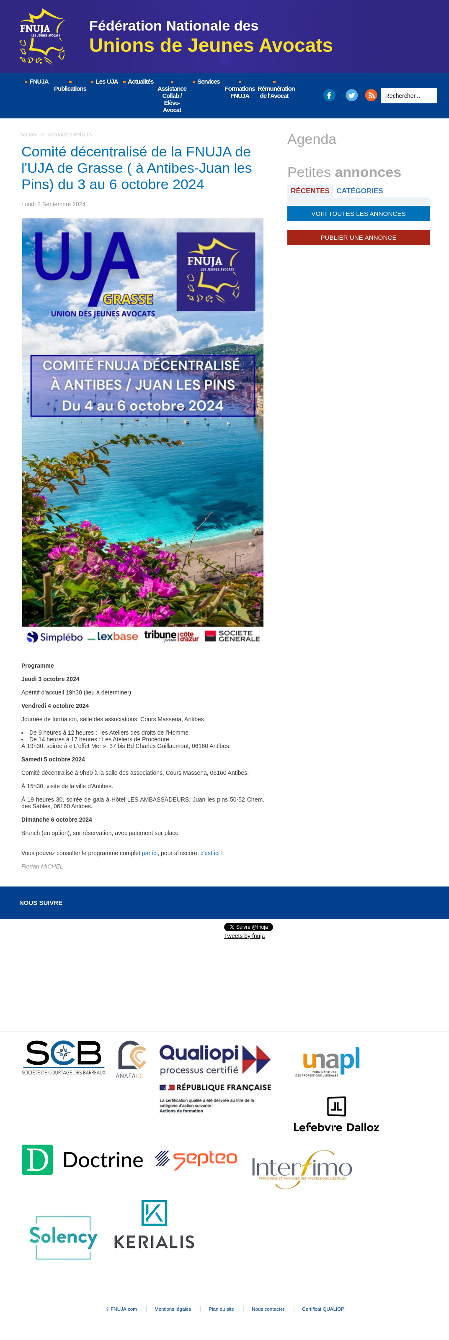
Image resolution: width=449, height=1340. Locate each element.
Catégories (362, 191)
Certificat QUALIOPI (339, 1309)
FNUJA (36, 81)
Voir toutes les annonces (358, 213)
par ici (149, 853)
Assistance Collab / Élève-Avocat (171, 97)
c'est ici (210, 853)
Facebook (329, 95)
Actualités (137, 81)
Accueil (28, 134)
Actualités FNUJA (71, 134)
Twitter (352, 95)
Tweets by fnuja (244, 936)
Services (206, 81)
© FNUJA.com (107, 1309)
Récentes (311, 191)
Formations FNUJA (240, 90)
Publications (70, 86)
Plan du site (222, 1309)
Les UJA (104, 81)
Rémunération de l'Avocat (275, 90)
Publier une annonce (358, 236)
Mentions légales (166, 1309)
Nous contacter (277, 1309)
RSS (371, 95)
